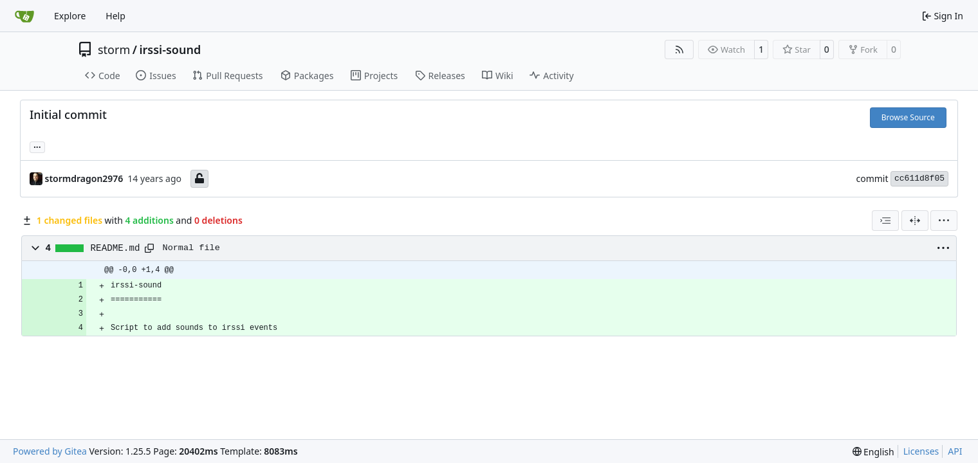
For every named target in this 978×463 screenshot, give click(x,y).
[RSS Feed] (679, 49)
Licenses (921, 451)
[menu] (943, 220)
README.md (115, 248)
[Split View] (914, 220)
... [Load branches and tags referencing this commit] (37, 145)
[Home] (24, 16)
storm (114, 49)
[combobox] (885, 220)
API (955, 451)
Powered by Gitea (50, 451)
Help (115, 16)
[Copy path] (149, 248)
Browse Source (908, 117)
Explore (70, 16)
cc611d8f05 (919, 178)
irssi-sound (170, 49)
